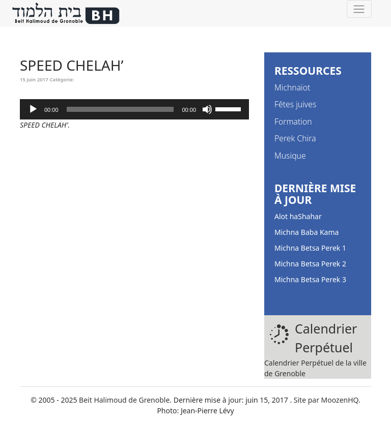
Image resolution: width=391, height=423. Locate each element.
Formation (293, 121)
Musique (290, 155)
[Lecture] (33, 109)
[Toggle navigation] (359, 9)
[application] (134, 109)
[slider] (120, 109)
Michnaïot (292, 87)
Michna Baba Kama (306, 232)
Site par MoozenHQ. (327, 400)
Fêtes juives (295, 104)
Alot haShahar (298, 216)
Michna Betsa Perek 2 (310, 263)
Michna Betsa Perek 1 (310, 248)
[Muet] (207, 109)
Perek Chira (295, 138)
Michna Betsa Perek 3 (310, 279)
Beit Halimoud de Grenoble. (125, 400)
